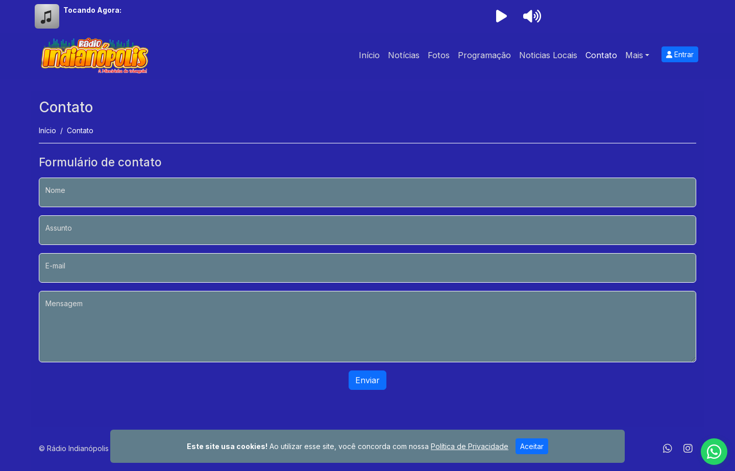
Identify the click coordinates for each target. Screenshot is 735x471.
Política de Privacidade (469, 446)
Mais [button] (634, 55)
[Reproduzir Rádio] (501, 16)
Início (369, 55)
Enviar (367, 380)
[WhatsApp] (667, 448)
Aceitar (532, 446)
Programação (484, 55)
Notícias (404, 55)
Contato (601, 55)
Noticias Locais (548, 55)
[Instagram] (688, 448)
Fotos (439, 55)
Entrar (680, 54)
